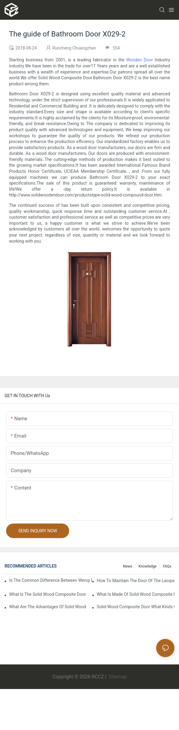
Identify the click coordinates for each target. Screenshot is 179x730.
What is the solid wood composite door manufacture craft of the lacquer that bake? (48, 594)
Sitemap (117, 677)
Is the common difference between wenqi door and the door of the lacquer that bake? (50, 580)
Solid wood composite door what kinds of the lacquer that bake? (135, 606)
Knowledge (147, 566)
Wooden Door (139, 59)
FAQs (167, 566)
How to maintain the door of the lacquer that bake (135, 580)
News (127, 566)
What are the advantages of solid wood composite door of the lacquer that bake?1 (48, 606)
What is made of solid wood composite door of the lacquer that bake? (135, 594)
